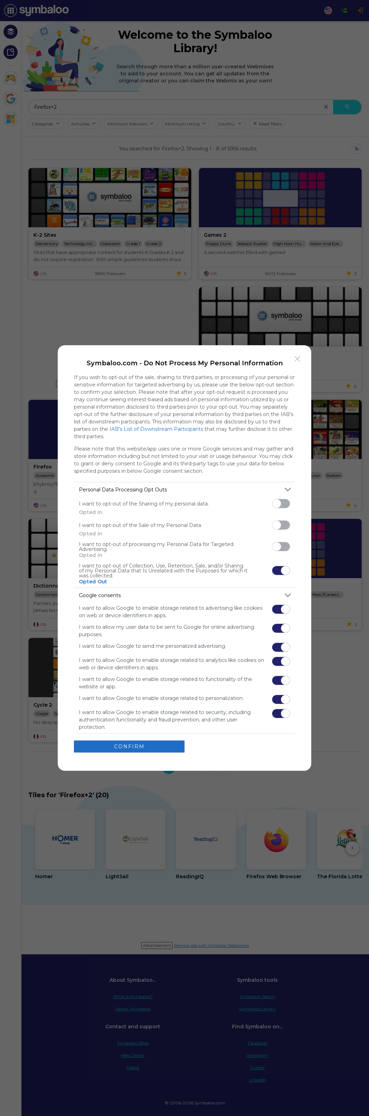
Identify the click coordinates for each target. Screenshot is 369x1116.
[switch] (281, 503)
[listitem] (184, 489)
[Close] (297, 359)
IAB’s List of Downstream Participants (156, 429)
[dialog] (184, 558)
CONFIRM (129, 746)
